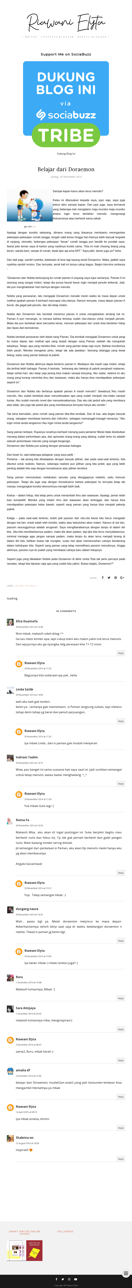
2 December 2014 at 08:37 (28, 1044)
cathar (19, 585)
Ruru (19, 977)
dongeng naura (27, 909)
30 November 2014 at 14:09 (29, 694)
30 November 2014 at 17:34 (37, 799)
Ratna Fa (22, 820)
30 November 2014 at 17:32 (37, 668)
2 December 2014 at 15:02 (28, 1075)
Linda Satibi (24, 689)
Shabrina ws (25, 1138)
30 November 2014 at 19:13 (37, 888)
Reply (121, 653)
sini (34, 226)
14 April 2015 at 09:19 (26, 1112)
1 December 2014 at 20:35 (28, 1013)
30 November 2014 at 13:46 (29, 626)
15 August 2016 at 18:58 (27, 1143)
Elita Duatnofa (27, 621)
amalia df (23, 1070)
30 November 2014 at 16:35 (29, 914)
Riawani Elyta (34, 663)
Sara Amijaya (26, 1008)
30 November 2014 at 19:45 (37, 956)
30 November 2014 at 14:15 (29, 762)
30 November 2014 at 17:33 (37, 736)
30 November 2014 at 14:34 (29, 825)
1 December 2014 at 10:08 (28, 982)
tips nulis (30, 585)
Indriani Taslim (27, 757)
